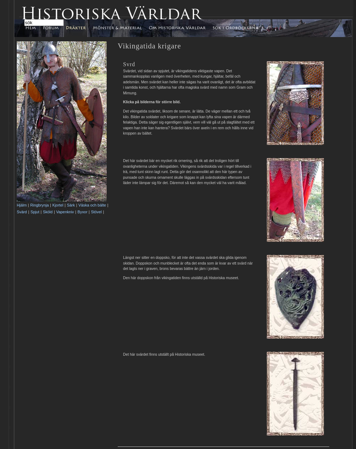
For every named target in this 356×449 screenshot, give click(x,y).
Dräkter (75, 28)
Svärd (22, 212)
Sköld (47, 212)
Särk (71, 205)
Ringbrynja (39, 205)
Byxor (82, 212)
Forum (51, 26)
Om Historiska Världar (177, 28)
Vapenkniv (65, 212)
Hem (35, 28)
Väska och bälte (92, 205)
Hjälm (22, 205)
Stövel (96, 212)
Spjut (34, 212)
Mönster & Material (117, 28)
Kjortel (57, 205)
